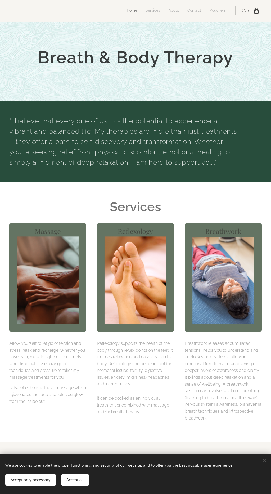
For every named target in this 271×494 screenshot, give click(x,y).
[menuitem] (193, 10)
